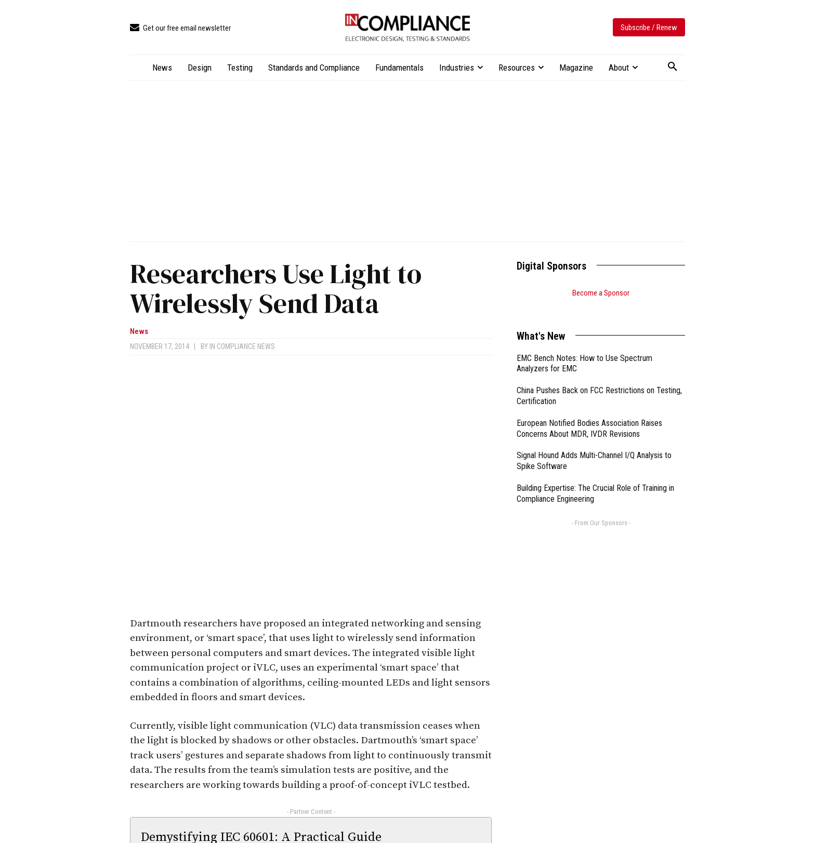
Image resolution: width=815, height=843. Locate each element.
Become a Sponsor (600, 293)
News (139, 332)
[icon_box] (180, 28)
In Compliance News (242, 346)
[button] (672, 67)
